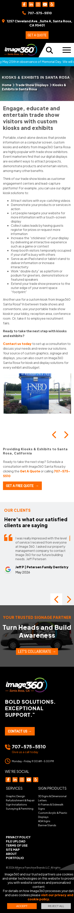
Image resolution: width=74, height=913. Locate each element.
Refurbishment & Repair (20, 800)
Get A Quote (30, 471)
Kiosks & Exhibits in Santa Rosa (34, 87)
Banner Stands (47, 825)
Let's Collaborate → (37, 651)
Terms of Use (17, 845)
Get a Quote (37, 35)
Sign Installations (16, 804)
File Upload (15, 841)
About (11, 853)
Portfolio (15, 858)
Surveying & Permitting (19, 808)
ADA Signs (44, 821)
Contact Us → (20, 731)
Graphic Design (15, 796)
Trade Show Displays (32, 85)
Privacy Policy (18, 837)
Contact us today (17, 344)
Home (6, 85)
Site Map (13, 849)
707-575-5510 (29, 746)
